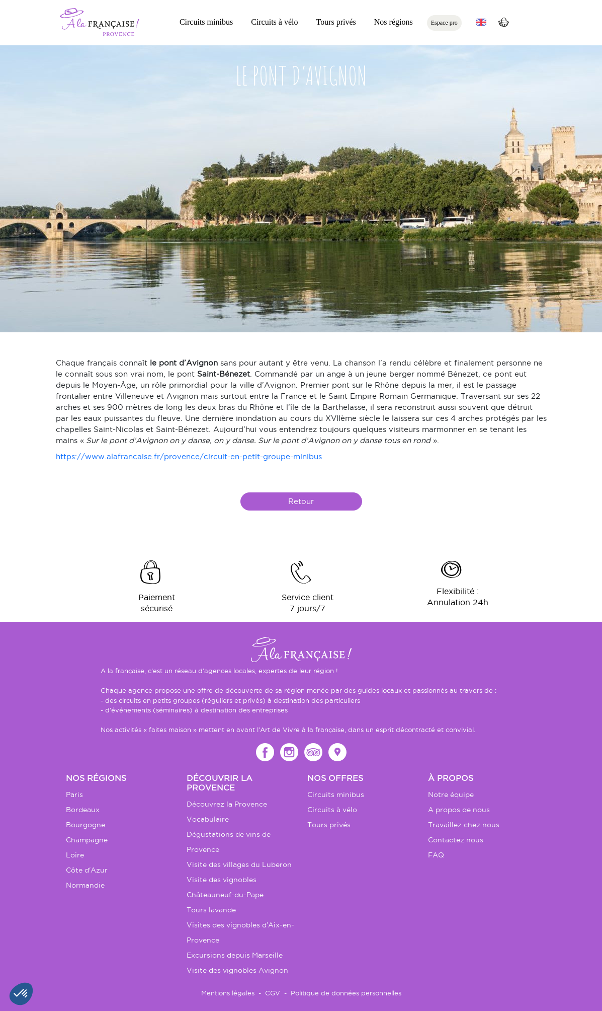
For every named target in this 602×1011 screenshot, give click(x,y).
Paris (74, 794)
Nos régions (393, 22)
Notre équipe (451, 794)
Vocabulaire (208, 819)
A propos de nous (459, 810)
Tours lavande (211, 910)
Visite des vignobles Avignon (237, 970)
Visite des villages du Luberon (239, 864)
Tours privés (336, 22)
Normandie (85, 885)
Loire (75, 855)
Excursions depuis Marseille (235, 955)
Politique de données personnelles (346, 992)
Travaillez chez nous (463, 825)
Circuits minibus (206, 22)
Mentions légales (227, 992)
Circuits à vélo (274, 22)
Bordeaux (83, 810)
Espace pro (444, 22)
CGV (272, 992)
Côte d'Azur (87, 870)
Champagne (87, 840)
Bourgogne (85, 825)
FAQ (436, 855)
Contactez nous (455, 840)
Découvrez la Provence (227, 804)
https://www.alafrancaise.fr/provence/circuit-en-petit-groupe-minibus (189, 456)
